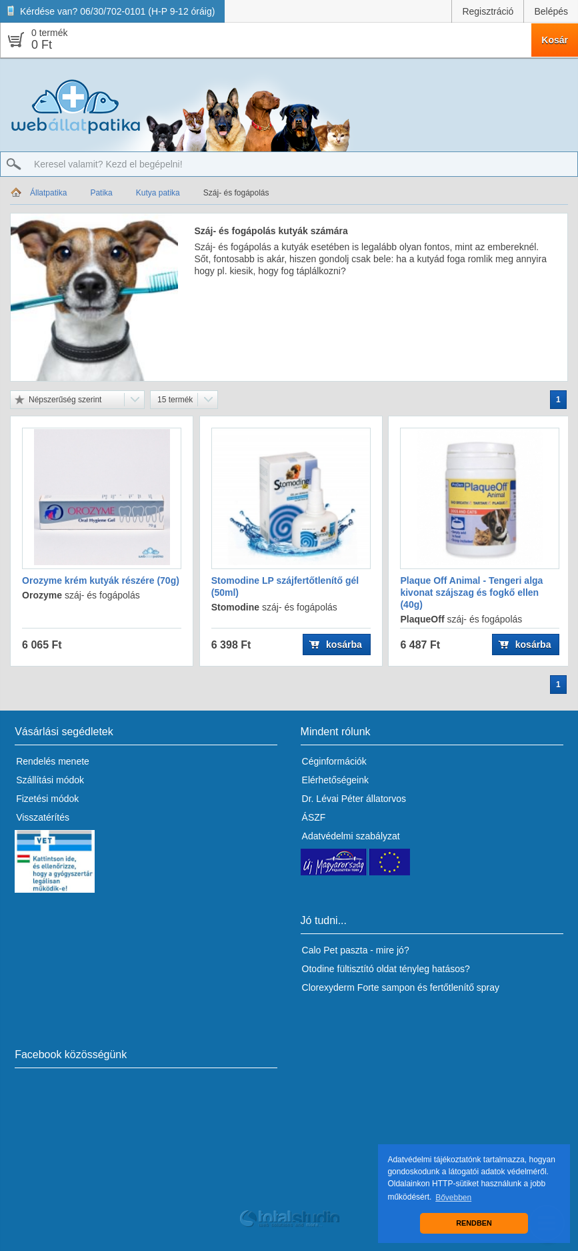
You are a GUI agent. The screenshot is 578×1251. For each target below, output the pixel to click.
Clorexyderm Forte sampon (358, 987)
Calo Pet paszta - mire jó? (355, 950)
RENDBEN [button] (473, 1223)
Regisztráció (487, 11)
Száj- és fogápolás (236, 192)
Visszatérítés (42, 817)
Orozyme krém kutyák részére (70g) (100, 580)
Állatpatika (48, 192)
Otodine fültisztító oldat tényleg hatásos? (386, 968)
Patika (101, 192)
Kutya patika (158, 192)
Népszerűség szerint (65, 399)
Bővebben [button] (453, 1197)
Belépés (551, 11)
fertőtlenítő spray (464, 987)
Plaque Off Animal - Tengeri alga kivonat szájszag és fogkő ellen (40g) (471, 592)
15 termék (175, 399)
